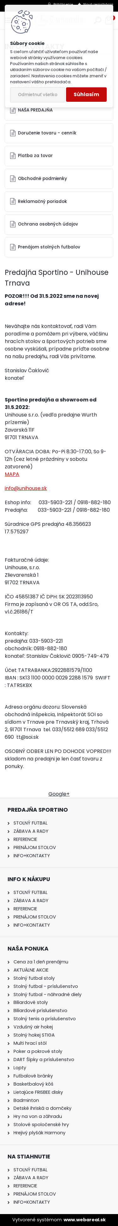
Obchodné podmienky (42, 179)
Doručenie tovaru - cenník (47, 133)
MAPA (12, 474)
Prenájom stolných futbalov (49, 247)
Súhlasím (86, 94)
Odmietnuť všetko (37, 95)
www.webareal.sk (85, 1220)
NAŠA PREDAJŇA (35, 110)
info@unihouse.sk (26, 488)
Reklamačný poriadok (42, 201)
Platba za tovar (35, 156)
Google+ (59, 794)
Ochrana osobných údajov (48, 224)
